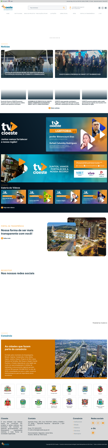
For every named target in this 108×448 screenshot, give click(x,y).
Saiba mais (5, 238)
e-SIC (100, 13)
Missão (76, 425)
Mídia (74, 13)
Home (7, 13)
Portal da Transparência (87, 13)
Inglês (11, 1)
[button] (5, 28)
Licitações (53, 13)
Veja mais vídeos (8, 208)
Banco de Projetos (29, 13)
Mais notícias (54, 108)
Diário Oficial (64, 13)
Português (5, 1)
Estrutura (76, 430)
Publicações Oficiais (42, 13)
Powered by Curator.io (100, 323)
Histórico (76, 428)
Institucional (18, 13)
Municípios (77, 433)
